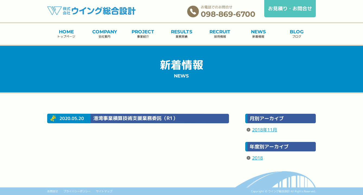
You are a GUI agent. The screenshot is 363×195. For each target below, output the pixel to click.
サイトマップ (104, 191)
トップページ (66, 34)
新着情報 (258, 34)
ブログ (297, 34)
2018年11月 (264, 130)
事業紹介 (143, 34)
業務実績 (181, 34)
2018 (257, 158)
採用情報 (220, 34)
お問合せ (52, 191)
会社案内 (105, 34)
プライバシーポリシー (77, 191)
